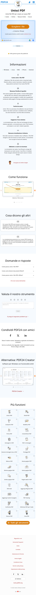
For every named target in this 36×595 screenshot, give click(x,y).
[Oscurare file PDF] (9, 514)
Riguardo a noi (18, 538)
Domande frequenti (18, 542)
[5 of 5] (21, 202)
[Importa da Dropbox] (33, 40)
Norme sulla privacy (18, 566)
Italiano (19, 579)
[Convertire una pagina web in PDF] (26, 477)
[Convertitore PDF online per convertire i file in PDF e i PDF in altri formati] (26, 431)
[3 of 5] (18, 202)
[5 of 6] (21, 387)
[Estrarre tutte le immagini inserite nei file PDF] (9, 450)
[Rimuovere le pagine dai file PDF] (9, 468)
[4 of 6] (19, 387)
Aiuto (18, 546)
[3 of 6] (17, 387)
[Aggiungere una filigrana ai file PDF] (26, 486)
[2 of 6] (15, 387)
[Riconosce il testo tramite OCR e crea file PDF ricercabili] (9, 486)
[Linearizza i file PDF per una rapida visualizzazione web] (26, 505)
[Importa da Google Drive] (29, 40)
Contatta (18, 549)
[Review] (18, 305)
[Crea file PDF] (26, 514)
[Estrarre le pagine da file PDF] (26, 468)
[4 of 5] (20, 202)
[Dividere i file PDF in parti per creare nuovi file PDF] (26, 413)
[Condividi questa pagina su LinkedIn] (25, 335)
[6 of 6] (22, 387)
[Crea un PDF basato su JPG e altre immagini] (9, 441)
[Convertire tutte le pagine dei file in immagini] (26, 441)
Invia (18, 311)
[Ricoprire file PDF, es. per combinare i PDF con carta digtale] (26, 495)
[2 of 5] (16, 202)
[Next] (35, 190)
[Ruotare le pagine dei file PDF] (26, 459)
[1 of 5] (14, 202)
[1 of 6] (13, 387)
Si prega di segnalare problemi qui (17, 316)
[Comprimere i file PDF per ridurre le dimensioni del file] (9, 422)
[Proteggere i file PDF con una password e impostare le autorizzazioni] (26, 450)
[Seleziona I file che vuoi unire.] (18, 27)
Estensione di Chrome (18, 554)
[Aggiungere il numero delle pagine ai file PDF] (9, 495)
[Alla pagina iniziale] (4, 2)
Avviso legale (18, 558)
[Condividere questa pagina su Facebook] (10, 335)
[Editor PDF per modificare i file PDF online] (26, 422)
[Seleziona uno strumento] (34, 2)
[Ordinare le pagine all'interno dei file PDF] (9, 477)
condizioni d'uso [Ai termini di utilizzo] (27, 34)
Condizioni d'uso (18, 562)
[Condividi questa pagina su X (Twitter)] (18, 335)
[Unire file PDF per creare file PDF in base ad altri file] (9, 413)
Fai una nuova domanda (18, 281)
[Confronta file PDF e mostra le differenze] (9, 505)
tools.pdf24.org (18, 583)
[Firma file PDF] (9, 431)
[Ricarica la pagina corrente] (18, 4)
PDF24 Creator (17, 391)
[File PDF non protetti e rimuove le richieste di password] (9, 459)
